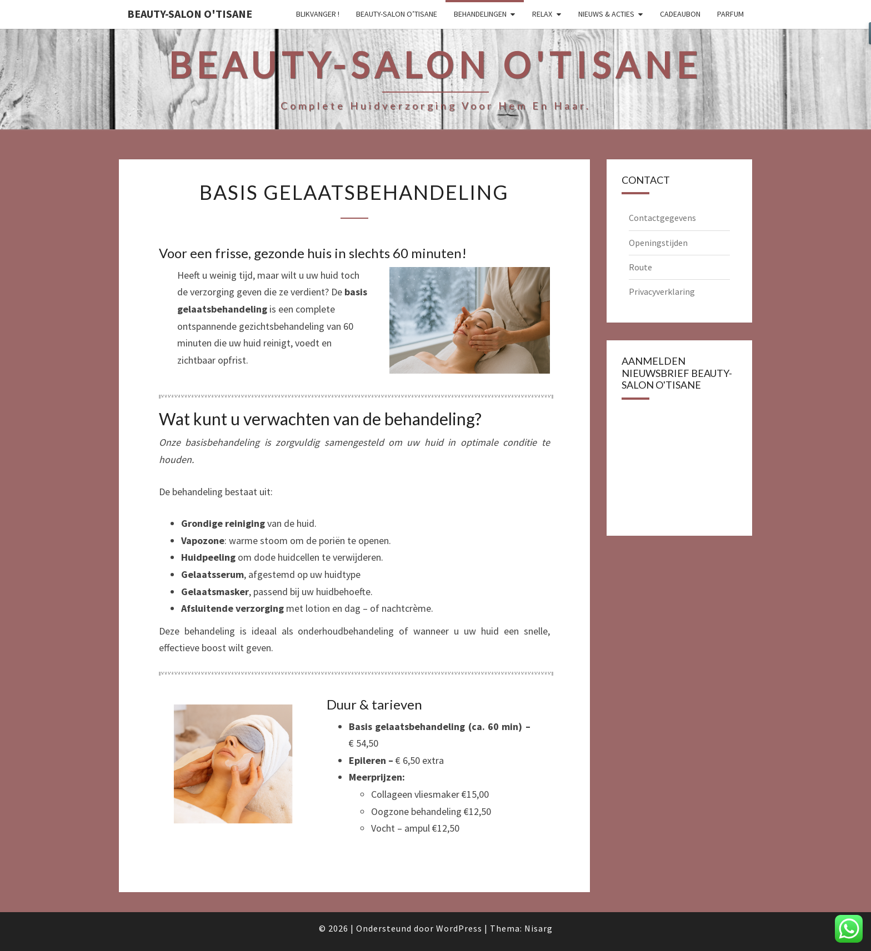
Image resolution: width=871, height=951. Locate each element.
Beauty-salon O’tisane (396, 14)
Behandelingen (480, 14)
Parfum (730, 14)
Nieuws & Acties (606, 14)
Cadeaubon (680, 14)
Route (640, 267)
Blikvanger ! (317, 14)
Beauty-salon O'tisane (189, 14)
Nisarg (538, 928)
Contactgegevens (662, 217)
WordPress (459, 928)
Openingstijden (658, 242)
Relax (542, 14)
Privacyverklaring (662, 291)
